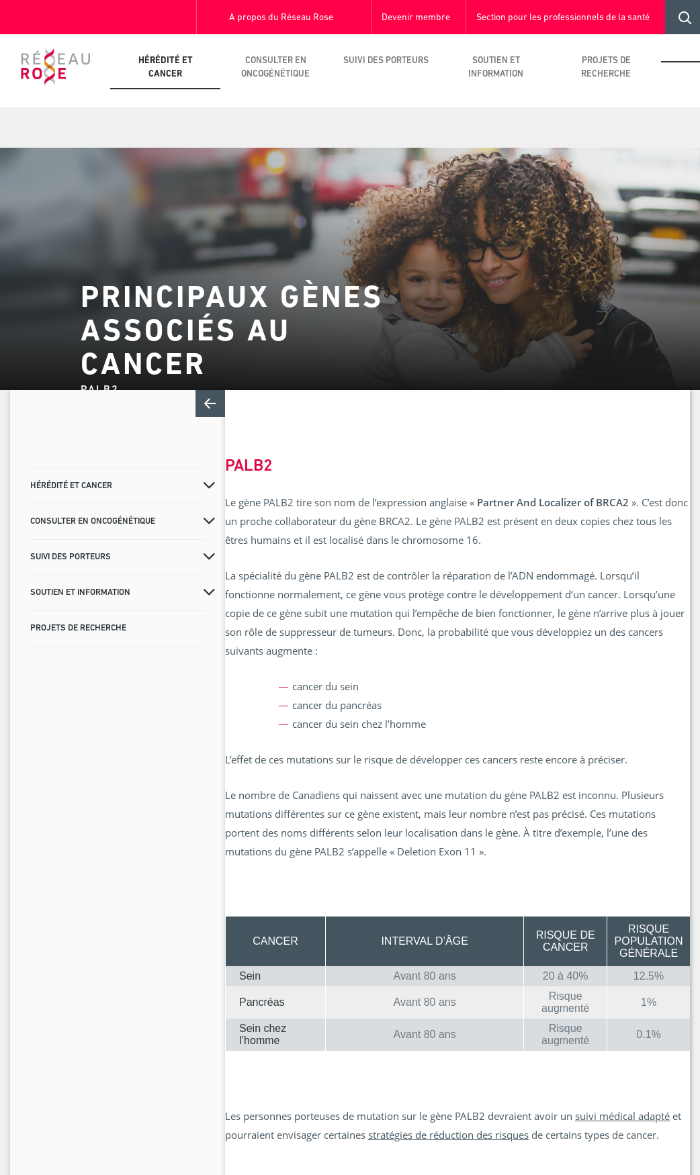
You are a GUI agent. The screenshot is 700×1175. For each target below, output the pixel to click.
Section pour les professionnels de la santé (563, 18)
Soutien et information (495, 67)
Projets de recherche (606, 67)
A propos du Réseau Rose (281, 18)
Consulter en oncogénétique (275, 67)
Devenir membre (416, 18)
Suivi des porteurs (386, 60)
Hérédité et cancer (165, 67)
